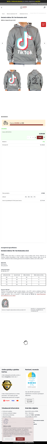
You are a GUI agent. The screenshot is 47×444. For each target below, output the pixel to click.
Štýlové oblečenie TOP (12, 13)
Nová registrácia (42, 3)
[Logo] (23, 7)
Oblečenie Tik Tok (24, 13)
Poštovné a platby (7, 411)
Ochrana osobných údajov (9, 413)
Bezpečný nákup (7, 416)
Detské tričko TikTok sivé (8, 345)
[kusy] (31, 137)
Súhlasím (20, 439)
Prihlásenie (35, 3)
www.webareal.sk (29, 442)
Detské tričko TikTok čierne (32, 345)
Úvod (3, 13)
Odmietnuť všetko (9, 439)
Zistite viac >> (14, 377)
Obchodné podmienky (8, 415)
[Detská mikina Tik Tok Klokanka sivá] (23, 43)
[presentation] (2, 43)
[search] (44, 7)
